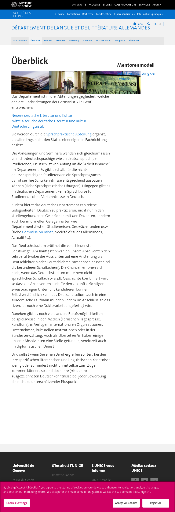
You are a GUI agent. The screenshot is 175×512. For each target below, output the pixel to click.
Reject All (155, 505)
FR (155, 24)
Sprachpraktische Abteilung (69, 134)
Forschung (74, 40)
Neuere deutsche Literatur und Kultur (41, 115)
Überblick (35, 40)
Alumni (157, 4)
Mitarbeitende (103, 40)
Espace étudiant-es (124, 14)
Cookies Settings (16, 505)
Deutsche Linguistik (27, 126)
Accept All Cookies (126, 505)
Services (144, 4)
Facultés (94, 4)
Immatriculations (63, 475)
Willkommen (20, 40)
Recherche (88, 14)
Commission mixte (38, 232)
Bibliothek (134, 40)
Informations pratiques (150, 14)
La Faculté (59, 14)
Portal (138, 24)
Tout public (119, 40)
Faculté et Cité (104, 14)
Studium (87, 40)
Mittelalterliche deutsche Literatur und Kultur (48, 121)
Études (107, 4)
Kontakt (48, 40)
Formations (73, 14)
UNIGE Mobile (101, 480)
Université (79, 4)
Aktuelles (60, 40)
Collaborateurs (125, 4)
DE (159, 24)
